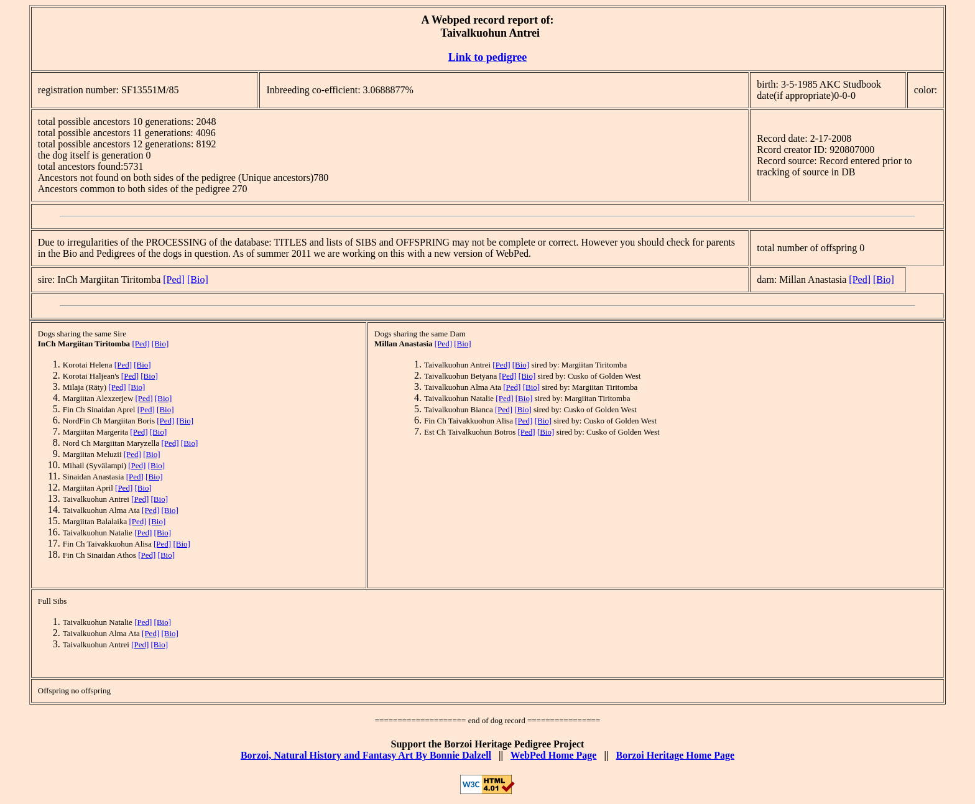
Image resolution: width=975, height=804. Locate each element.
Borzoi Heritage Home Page (675, 755)
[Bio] (197, 279)
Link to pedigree (487, 57)
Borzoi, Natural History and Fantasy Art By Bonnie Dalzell (366, 755)
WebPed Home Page (554, 755)
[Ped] (174, 279)
